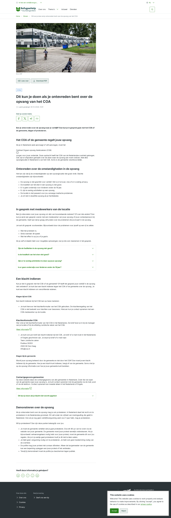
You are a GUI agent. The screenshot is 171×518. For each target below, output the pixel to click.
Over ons (41, 9)
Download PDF (40, 81)
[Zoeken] (152, 9)
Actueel (64, 9)
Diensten (73, 9)
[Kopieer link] (37, 118)
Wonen (25, 16)
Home (18, 16)
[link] (26, 9)
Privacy (20, 507)
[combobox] (29, 2)
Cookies (21, 502)
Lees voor (23, 81)
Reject (123, 511)
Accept (114, 511)
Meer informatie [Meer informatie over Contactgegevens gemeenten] (24, 388)
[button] (56, 151)
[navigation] (53, 9)
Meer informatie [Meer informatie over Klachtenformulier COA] (24, 329)
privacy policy (146, 504)
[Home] (26, 9)
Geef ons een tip (41, 497)
